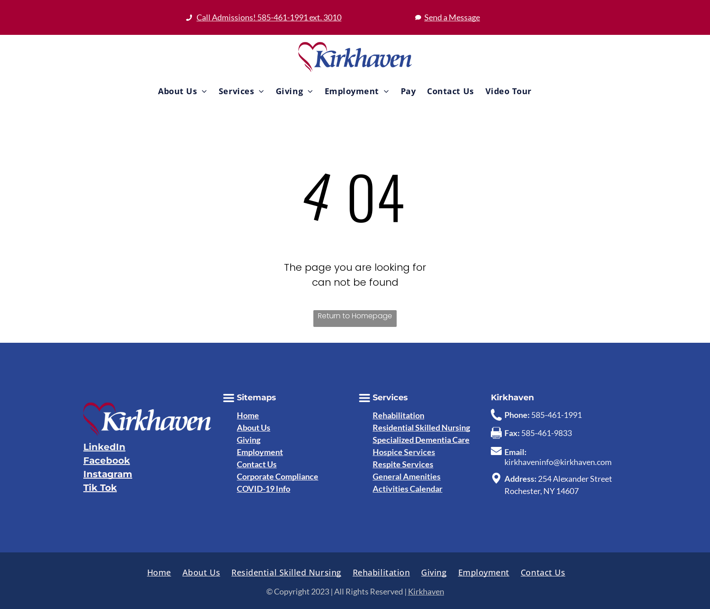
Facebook (106, 460)
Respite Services (403, 464)
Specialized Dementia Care (421, 440)
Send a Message (452, 17)
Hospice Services (404, 452)
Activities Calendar (407, 489)
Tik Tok (100, 487)
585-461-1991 (556, 415)
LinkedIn (104, 446)
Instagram (107, 474)
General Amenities (407, 476)
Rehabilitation (398, 415)
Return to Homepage (355, 316)
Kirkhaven (426, 591)
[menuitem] (181, 91)
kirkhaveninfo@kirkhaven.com (558, 462)
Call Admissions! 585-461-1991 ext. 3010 (269, 17)
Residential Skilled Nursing (421, 427)
